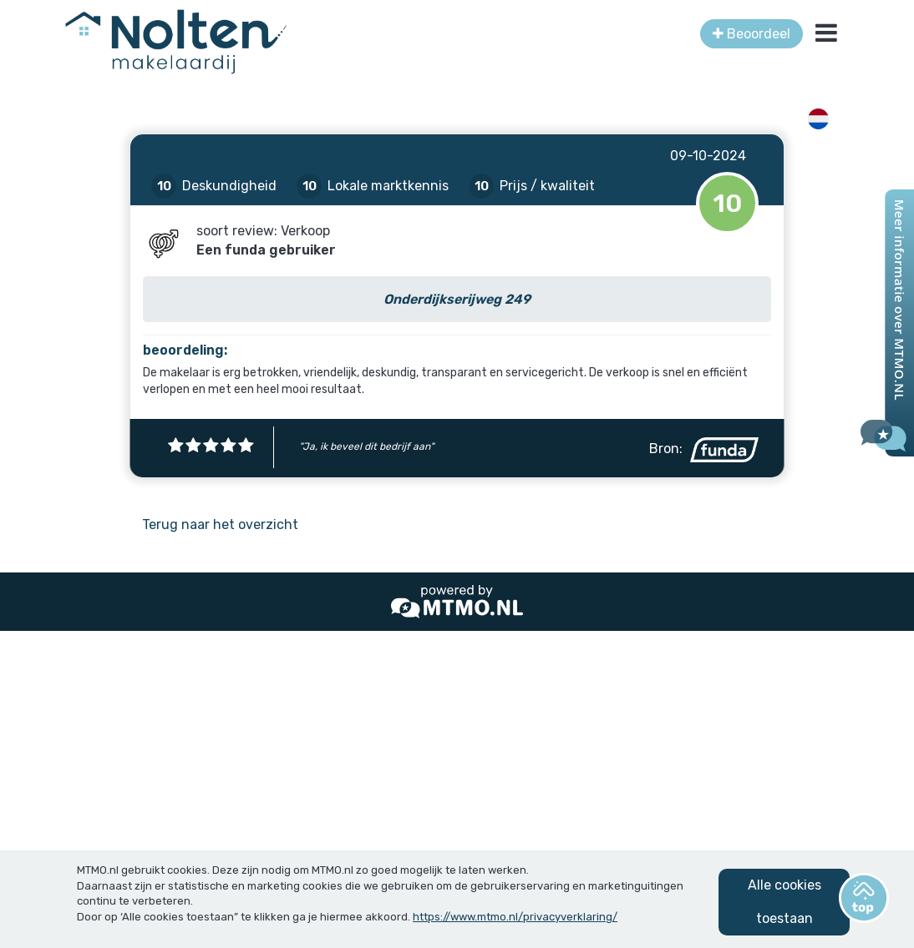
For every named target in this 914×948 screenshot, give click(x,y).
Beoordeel (751, 34)
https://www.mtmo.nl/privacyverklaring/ (515, 916)
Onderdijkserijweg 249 (457, 299)
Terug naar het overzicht (220, 524)
